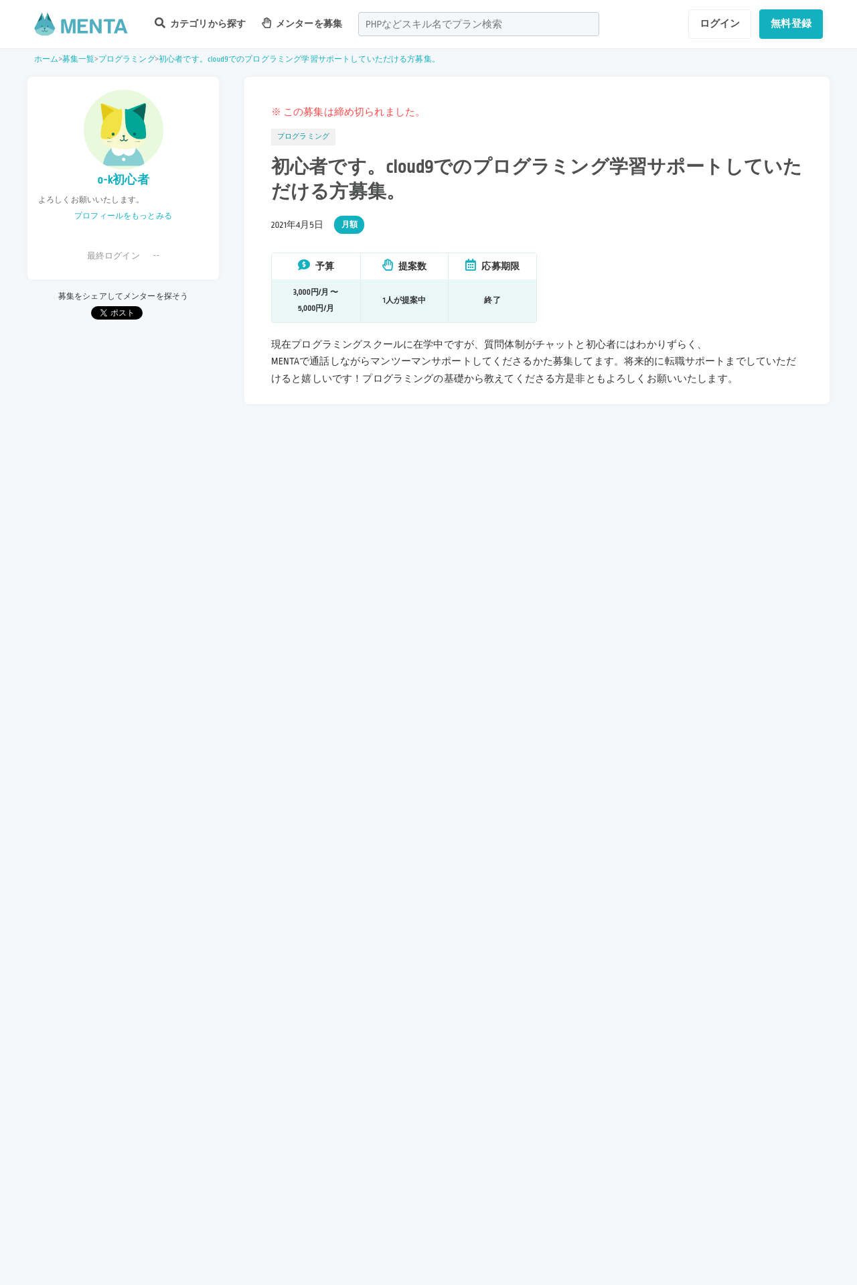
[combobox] (478, 24)
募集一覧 (78, 59)
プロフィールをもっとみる (123, 216)
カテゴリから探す (200, 23)
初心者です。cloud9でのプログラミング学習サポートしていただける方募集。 (299, 59)
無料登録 (791, 23)
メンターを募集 (302, 23)
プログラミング (126, 59)
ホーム (46, 59)
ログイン (720, 23)
